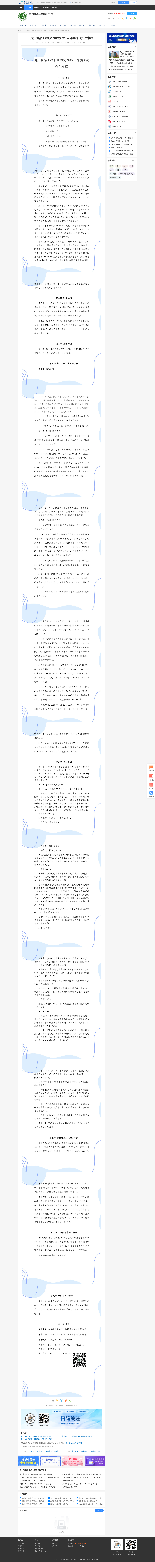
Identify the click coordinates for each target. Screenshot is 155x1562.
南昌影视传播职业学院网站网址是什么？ (61, 1501)
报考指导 (112, 25)
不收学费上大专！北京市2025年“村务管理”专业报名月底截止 (83, 1474)
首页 (21, 7)
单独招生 (72, 25)
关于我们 (37, 1543)
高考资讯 (21, 1546)
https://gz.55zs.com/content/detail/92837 (40, 1446)
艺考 (124, 166)
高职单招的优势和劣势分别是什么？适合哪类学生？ (123, 138)
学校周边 (82, 25)
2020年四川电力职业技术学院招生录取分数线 (90, 1504)
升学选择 (21, 1543)
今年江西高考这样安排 (70, 1487)
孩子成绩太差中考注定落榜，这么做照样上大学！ (123, 151)
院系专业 (43, 25)
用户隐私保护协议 (40, 1551)
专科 (124, 170)
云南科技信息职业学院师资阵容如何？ (61, 1498)
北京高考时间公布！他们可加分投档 (32, 1480)
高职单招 (21, 1551)
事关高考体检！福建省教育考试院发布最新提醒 (36, 1474)
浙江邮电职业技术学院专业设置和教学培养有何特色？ (33, 1501)
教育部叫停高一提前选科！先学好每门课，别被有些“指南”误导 (122, 69)
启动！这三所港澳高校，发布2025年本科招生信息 (80, 1484)
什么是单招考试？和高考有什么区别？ (123, 144)
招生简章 (53, 25)
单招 (131, 166)
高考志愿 (21, 1548)
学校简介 (33, 25)
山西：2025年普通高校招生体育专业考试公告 (36, 1484)
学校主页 (23, 25)
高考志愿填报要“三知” (70, 1480)
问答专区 (102, 25)
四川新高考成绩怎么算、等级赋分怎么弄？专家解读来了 (82, 1477)
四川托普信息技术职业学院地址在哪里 (32, 1498)
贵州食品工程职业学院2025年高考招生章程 (36, 1439)
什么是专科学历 (115, 177)
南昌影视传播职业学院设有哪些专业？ (89, 1498)
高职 (111, 166)
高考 (118, 166)
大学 (111, 170)
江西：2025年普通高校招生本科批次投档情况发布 (37, 1487)
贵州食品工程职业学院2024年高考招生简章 (36, 1436)
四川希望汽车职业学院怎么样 (87, 1501)
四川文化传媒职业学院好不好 (58, 1504)
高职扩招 (113, 174)
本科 (118, 170)
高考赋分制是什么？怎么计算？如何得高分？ (123, 141)
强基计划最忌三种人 (118, 147)
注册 (123, 2)
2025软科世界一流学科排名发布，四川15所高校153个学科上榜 (40, 1477)
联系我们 (37, 1546)
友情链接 (54, 1546)
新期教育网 (26, 2)
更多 (134, 47)
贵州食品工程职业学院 (32, 30)
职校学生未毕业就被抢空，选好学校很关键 (123, 154)
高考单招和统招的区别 (126, 174)
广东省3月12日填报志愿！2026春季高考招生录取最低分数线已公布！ (122, 60)
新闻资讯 (92, 25)
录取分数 (63, 25)
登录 (133, 2)
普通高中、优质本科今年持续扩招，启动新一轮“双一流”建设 (122, 63)
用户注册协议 (39, 1548)
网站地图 (54, 1543)
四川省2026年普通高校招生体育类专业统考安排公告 (122, 66)
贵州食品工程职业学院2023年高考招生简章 (77, 1436)
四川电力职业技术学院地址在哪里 (31, 1504)
